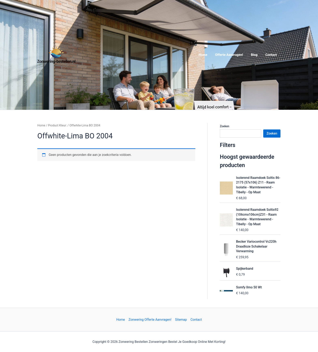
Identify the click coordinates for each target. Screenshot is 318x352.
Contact (271, 55)
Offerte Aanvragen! (232, 55)
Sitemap (181, 320)
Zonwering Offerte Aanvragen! (150, 320)
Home (207, 55)
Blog (256, 55)
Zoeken (224, 126)
